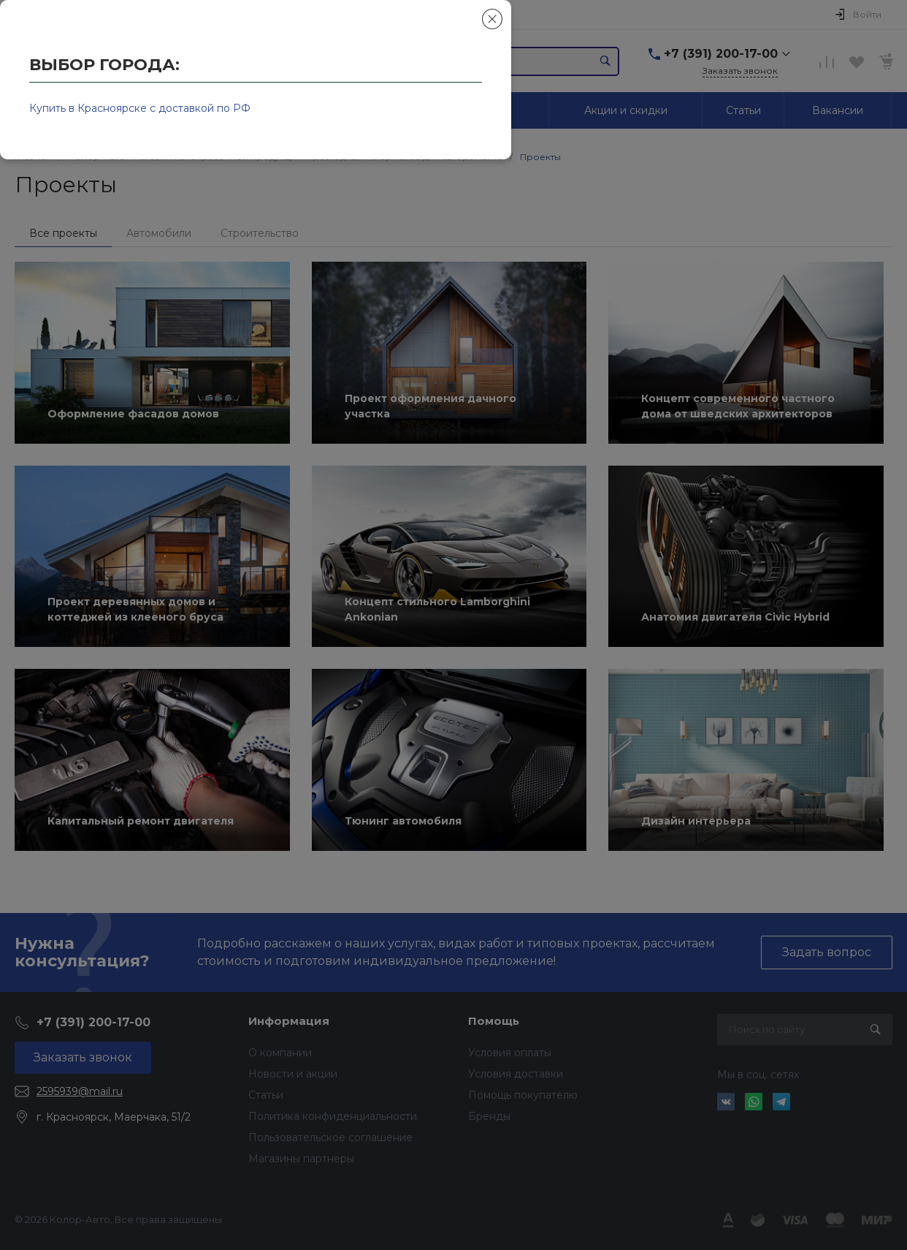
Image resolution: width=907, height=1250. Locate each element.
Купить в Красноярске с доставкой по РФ (139, 108)
